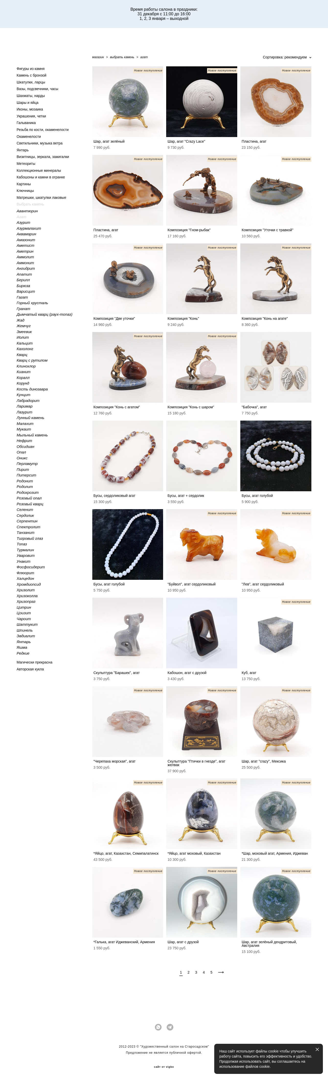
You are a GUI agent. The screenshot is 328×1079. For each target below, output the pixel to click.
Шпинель (25, 630)
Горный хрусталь (32, 303)
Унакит (23, 561)
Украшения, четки (31, 116)
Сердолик (25, 515)
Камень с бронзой (31, 75)
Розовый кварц (30, 504)
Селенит (25, 509)
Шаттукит (27, 624)
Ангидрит (26, 268)
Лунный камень (30, 417)
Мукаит (24, 429)
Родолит (25, 486)
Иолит (23, 337)
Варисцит (26, 291)
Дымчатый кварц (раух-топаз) (44, 314)
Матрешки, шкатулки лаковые (41, 197)
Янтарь (23, 150)
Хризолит (26, 590)
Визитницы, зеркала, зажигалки (43, 157)
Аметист (25, 245)
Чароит (24, 619)
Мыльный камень (32, 435)
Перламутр (27, 463)
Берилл (23, 280)
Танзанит (26, 532)
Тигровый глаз (30, 538)
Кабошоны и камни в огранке (41, 177)
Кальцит (25, 343)
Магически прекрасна (34, 662)
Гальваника (26, 123)
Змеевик (24, 331)
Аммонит (25, 263)
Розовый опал (29, 498)
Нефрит (24, 440)
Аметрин (25, 251)
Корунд (23, 383)
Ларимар (24, 406)
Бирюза (23, 286)
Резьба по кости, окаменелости (43, 130)
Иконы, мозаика (30, 109)
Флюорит (25, 573)
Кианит (24, 372)
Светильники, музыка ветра (40, 143)
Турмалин (25, 550)
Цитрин (24, 607)
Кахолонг (25, 349)
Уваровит (26, 555)
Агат (21, 217)
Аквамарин (26, 234)
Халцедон (25, 578)
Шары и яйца (27, 103)
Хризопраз (26, 601)
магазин (98, 57)
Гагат (22, 297)
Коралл (23, 377)
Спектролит (28, 527)
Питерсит (26, 475)
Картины (24, 184)
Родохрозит (28, 492)
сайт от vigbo (164, 1067)
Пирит (23, 469)
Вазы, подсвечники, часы (37, 89)
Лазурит (24, 412)
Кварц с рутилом (32, 360)
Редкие (23, 653)
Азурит (23, 222)
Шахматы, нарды (31, 96)
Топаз (22, 544)
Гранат (23, 308)
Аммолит (25, 257)
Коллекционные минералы (39, 170)
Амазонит (26, 240)
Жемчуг (24, 326)
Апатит (24, 274)
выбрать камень (122, 57)
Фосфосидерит (31, 567)
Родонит (25, 481)
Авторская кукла (30, 669)
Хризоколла (27, 596)
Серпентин (27, 521)
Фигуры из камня (30, 69)
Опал (21, 452)
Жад (20, 320)
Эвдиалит (26, 636)
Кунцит (23, 395)
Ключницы (25, 191)
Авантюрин (27, 211)
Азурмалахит (29, 228)
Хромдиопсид (29, 584)
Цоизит (24, 613)
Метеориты (26, 164)
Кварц (22, 354)
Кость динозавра (32, 389)
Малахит (25, 423)
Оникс (22, 458)
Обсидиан (25, 446)
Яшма (22, 647)
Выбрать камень (30, 204)
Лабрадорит (28, 400)
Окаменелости (29, 136)
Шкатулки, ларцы (31, 82)
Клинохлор (26, 366)
